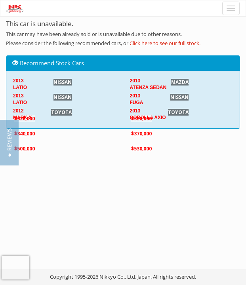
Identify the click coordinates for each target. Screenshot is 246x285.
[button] (9, 142)
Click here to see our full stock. (165, 43)
